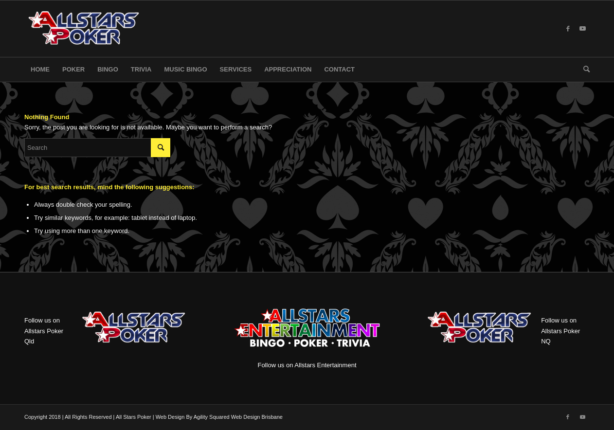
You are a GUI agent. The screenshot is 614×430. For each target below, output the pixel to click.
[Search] (583, 69)
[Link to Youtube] (582, 28)
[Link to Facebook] (567, 28)
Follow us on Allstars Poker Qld (43, 331)
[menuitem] (40, 69)
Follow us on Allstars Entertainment (312, 335)
